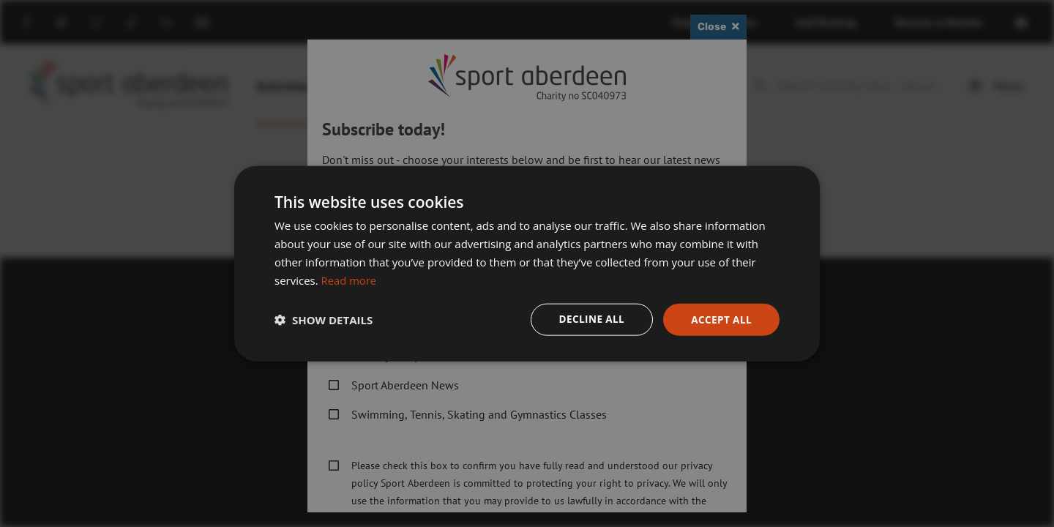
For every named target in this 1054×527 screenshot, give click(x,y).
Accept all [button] (720, 319)
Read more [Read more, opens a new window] (349, 279)
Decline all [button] (588, 319)
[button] (323, 319)
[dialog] (527, 263)
